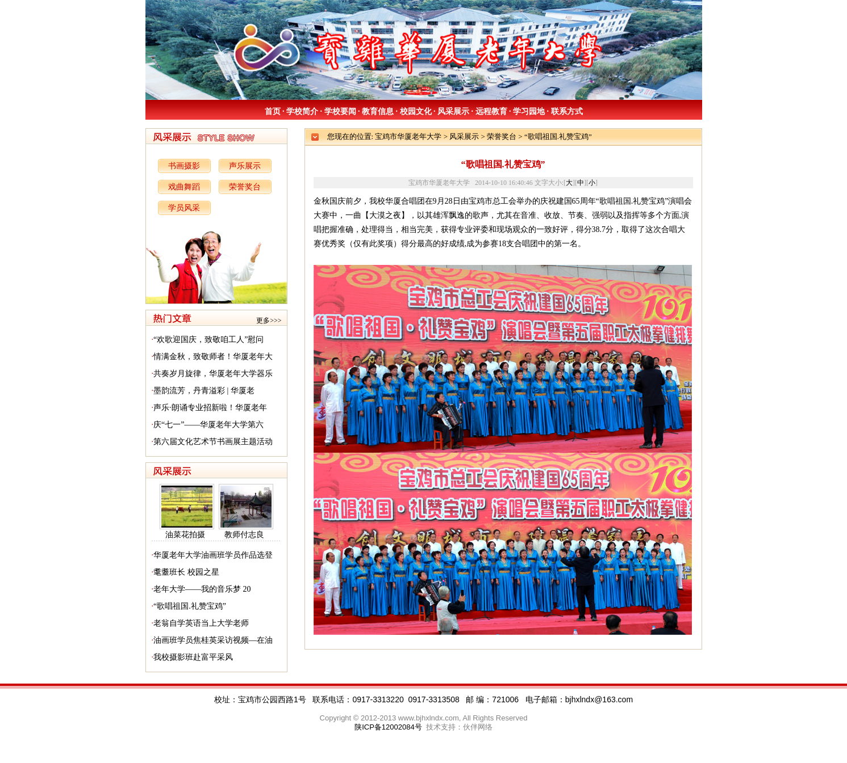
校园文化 (416, 111)
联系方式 (567, 111)
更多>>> (268, 320)
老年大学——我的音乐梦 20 (202, 589)
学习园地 (529, 111)
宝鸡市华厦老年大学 (408, 136)
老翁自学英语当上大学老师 (201, 623)
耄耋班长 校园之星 (186, 572)
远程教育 (491, 111)
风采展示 (453, 111)
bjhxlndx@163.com (599, 699)
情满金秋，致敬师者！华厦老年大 (213, 356)
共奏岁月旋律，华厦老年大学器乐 (213, 373)
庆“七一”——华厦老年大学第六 (208, 424)
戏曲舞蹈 (184, 187)
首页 (273, 111)
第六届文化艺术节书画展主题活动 (213, 441)
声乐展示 (245, 166)
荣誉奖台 (245, 187)
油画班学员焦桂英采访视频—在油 (213, 640)
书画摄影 (184, 166)
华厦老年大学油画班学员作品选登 (213, 555)
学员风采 (184, 208)
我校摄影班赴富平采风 (193, 657)
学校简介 (302, 111)
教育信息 (378, 111)
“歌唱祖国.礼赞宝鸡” (189, 606)
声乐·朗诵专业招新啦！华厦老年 (210, 407)
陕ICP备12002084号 (388, 727)
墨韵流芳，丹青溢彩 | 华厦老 (203, 390)
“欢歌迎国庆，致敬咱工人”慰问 (208, 339)
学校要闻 (340, 111)
